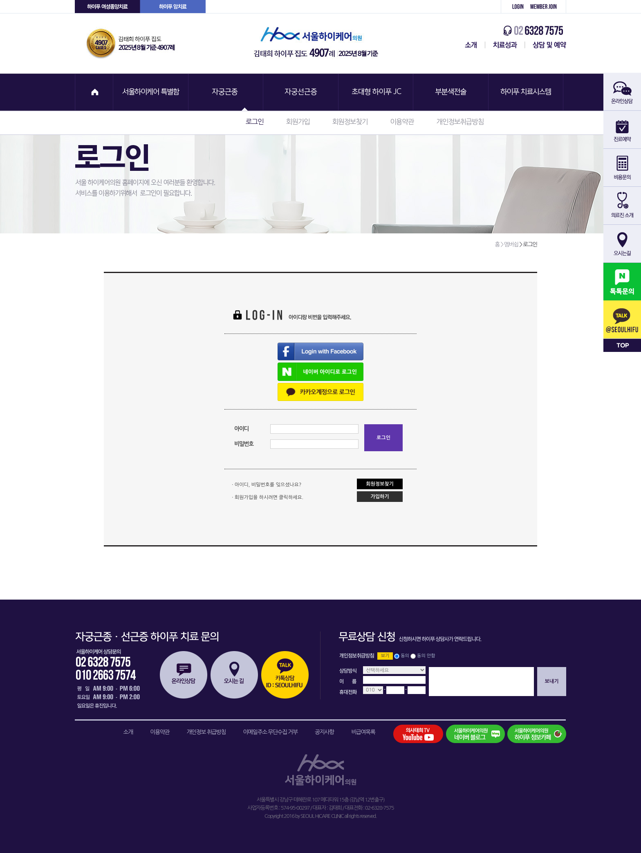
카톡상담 (285, 675)
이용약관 (402, 121)
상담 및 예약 (545, 45)
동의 (405, 656)
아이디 (241, 429)
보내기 (552, 681)
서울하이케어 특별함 (150, 92)
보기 (385, 656)
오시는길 (234, 675)
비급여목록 (363, 732)
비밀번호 (243, 444)
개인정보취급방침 (460, 121)
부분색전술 (451, 92)
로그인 (513, 6)
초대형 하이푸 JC (376, 92)
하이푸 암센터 (173, 6)
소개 (128, 732)
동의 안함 (426, 656)
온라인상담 (183, 675)
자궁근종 (226, 92)
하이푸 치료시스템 (527, 92)
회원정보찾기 (350, 121)
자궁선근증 (301, 92)
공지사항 (324, 732)
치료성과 (505, 45)
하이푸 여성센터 (107, 6)
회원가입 (546, 6)
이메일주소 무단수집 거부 (270, 732)
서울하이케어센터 (469, 45)
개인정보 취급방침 (206, 732)
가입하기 (379, 496)
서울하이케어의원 (318, 43)
